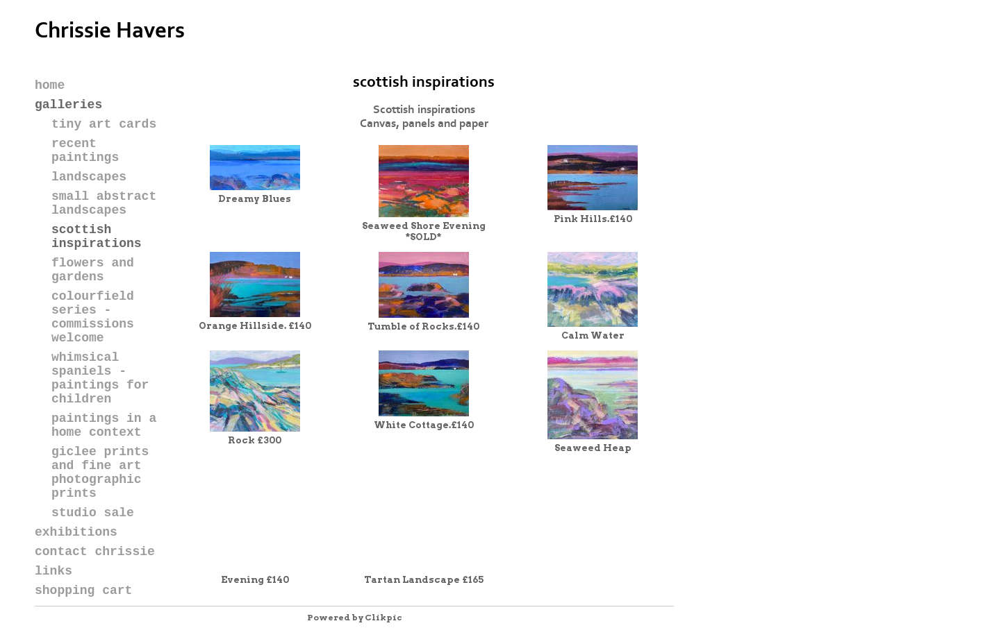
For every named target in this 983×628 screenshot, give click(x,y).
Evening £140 (255, 579)
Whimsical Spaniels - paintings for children (100, 378)
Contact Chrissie (95, 552)
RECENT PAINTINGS (85, 150)
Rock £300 (254, 439)
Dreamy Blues (254, 198)
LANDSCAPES (88, 177)
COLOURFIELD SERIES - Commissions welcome (92, 317)
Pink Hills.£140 (593, 218)
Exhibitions (76, 532)
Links (53, 571)
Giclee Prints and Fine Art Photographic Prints (100, 472)
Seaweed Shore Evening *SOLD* (424, 231)
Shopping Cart (83, 590)
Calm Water (593, 335)
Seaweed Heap (592, 447)
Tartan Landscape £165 (424, 579)
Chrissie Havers (110, 31)
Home (50, 85)
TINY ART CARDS (103, 124)
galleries (68, 105)
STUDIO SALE (92, 513)
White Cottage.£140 (424, 424)
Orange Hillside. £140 (255, 325)
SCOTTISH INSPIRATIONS (96, 237)
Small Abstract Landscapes (103, 203)
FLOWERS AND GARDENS (92, 270)
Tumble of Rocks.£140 (423, 326)
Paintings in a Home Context (103, 425)
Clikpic (383, 617)
